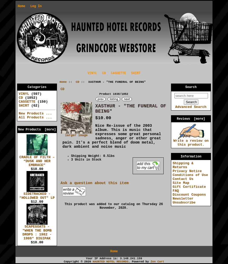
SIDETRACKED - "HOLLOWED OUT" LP (37, 194)
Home (21, 6)
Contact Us (183, 179)
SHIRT (136, 73)
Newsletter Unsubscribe (184, 201)
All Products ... (35, 117)
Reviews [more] (191, 119)
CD (77, 82)
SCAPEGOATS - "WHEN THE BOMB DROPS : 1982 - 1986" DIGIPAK (37, 231)
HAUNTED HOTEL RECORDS (110, 261)
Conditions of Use (190, 175)
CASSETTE (118, 73)
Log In (36, 6)
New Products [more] (37, 129)
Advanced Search (190, 107)
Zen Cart (157, 261)
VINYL (92, 73)
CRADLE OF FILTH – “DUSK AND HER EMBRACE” (37, 159)
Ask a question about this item (95, 183)
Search (191, 87)
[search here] (191, 95)
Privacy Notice (187, 171)
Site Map (181, 183)
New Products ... (35, 114)
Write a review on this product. (191, 141)
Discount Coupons (189, 195)
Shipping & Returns (183, 165)
